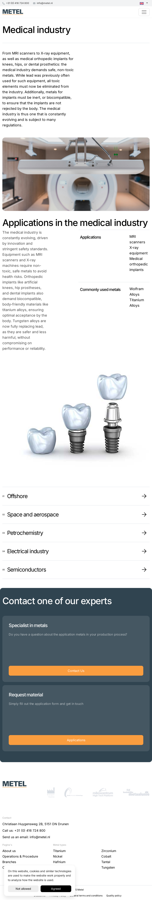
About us (9, 851)
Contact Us (76, 671)
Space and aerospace (33, 514)
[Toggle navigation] (144, 12)
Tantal (105, 862)
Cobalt (106, 856)
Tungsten (108, 867)
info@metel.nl (43, 3)
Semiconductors (26, 569)
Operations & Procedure (20, 856)
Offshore (17, 496)
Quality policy (114, 895)
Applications (76, 740)
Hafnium (59, 862)
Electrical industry (28, 551)
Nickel (57, 856)
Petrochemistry (25, 532)
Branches (9, 862)
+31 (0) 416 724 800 (15, 3)
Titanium (59, 851)
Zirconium (108, 851)
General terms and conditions (86, 895)
